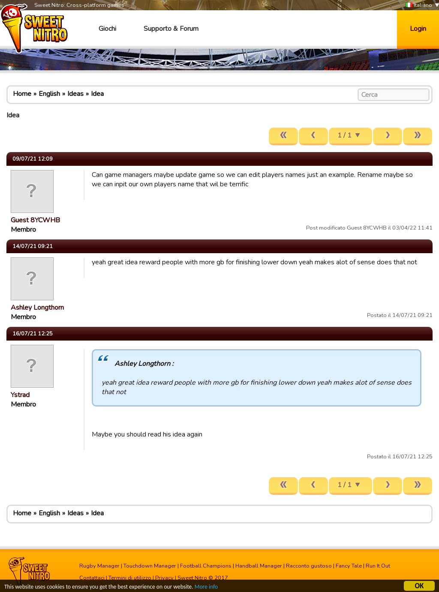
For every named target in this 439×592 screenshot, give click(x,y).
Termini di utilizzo (129, 578)
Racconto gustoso (309, 566)
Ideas (75, 94)
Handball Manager (258, 566)
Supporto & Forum (171, 28)
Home (22, 94)
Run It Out (378, 566)
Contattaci (92, 578)
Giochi (107, 28)
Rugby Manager (99, 566)
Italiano (419, 5)
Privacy (164, 578)
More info (206, 588)
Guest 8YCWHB (35, 220)
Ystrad (20, 395)
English (49, 94)
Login (418, 28)
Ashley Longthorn (37, 307)
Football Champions (206, 566)
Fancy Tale (349, 566)
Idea (97, 94)
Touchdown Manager (149, 566)
